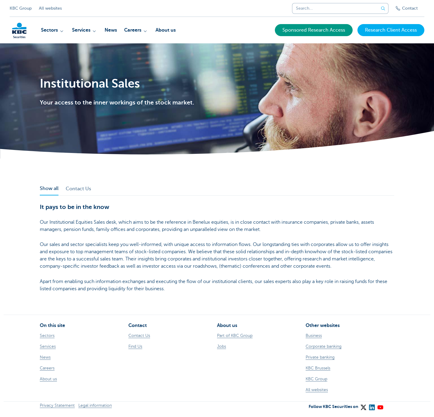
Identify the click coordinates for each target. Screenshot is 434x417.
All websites (50, 8)
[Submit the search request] (383, 8)
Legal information (95, 405)
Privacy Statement (57, 405)
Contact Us (78, 188)
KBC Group (21, 8)
